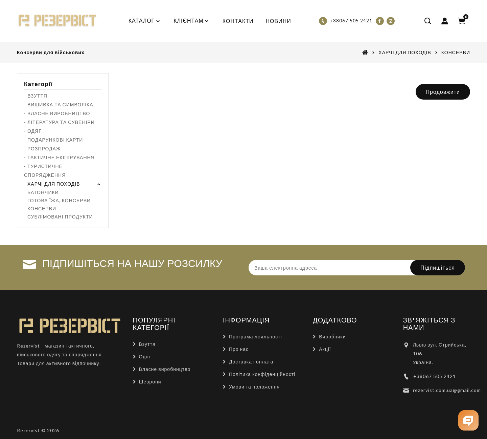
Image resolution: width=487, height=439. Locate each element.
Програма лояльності (255, 336)
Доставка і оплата (251, 361)
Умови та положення (254, 387)
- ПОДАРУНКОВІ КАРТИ (53, 140)
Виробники (332, 336)
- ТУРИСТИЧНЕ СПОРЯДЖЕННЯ (45, 170)
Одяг (145, 356)
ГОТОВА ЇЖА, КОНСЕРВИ (59, 200)
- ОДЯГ (33, 131)
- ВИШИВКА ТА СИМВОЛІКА (58, 104)
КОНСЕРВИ (455, 52)
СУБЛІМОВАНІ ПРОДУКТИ (60, 217)
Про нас (239, 349)
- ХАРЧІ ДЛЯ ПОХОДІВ (52, 184)
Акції (325, 349)
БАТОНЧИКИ (43, 192)
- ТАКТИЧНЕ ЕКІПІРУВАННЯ (59, 157)
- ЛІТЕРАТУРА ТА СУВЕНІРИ (59, 122)
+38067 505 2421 (434, 376)
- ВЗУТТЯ (35, 96)
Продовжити (443, 91)
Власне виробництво (165, 369)
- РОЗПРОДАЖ (42, 148)
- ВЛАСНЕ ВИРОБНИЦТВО (57, 113)
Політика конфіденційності (262, 374)
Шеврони (150, 381)
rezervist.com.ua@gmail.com (447, 390)
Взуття (147, 344)
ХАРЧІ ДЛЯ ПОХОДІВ (404, 52)
